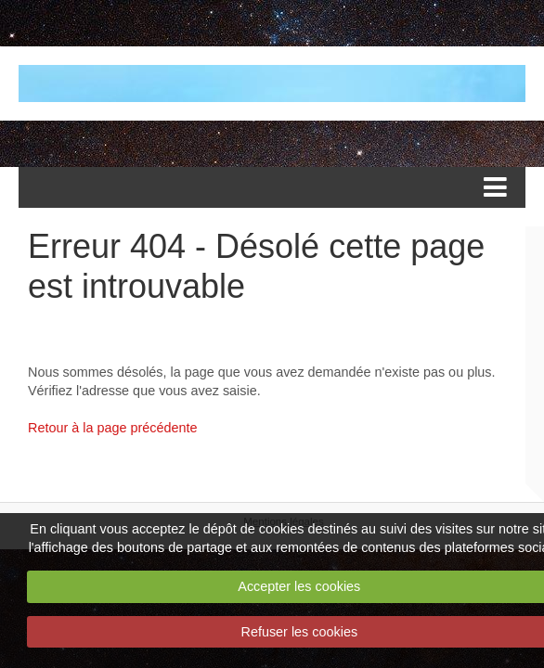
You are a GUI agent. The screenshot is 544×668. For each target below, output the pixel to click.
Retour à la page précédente (112, 427)
